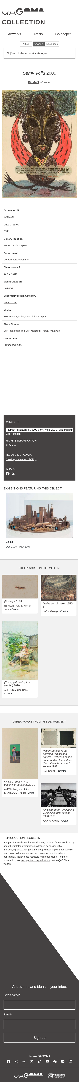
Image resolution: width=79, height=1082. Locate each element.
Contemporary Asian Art (17, 259)
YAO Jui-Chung (51, 820)
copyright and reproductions (35, 860)
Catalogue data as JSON (20, 459)
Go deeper (63, 34)
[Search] (39, 53)
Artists (38, 34)
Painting (8, 288)
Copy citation (13, 433)
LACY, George (50, 611)
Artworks (14, 34)
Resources (52, 44)
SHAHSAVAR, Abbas (15, 793)
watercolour (10, 302)
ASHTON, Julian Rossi (16, 690)
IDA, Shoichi (49, 771)
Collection (23, 22)
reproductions (49, 857)
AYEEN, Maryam (13, 789)
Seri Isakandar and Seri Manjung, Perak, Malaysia (32, 330)
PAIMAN (33, 82)
